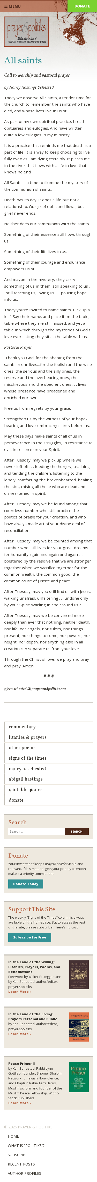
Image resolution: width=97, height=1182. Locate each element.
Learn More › (19, 991)
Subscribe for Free (29, 937)
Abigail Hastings (26, 779)
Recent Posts (21, 1164)
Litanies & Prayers (28, 737)
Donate (82, 6)
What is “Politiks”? (26, 1145)
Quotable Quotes (25, 790)
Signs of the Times (28, 758)
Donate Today (25, 884)
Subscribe (17, 1154)
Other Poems (22, 748)
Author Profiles (24, 1173)
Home (13, 1136)
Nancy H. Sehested (27, 769)
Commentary (22, 727)
